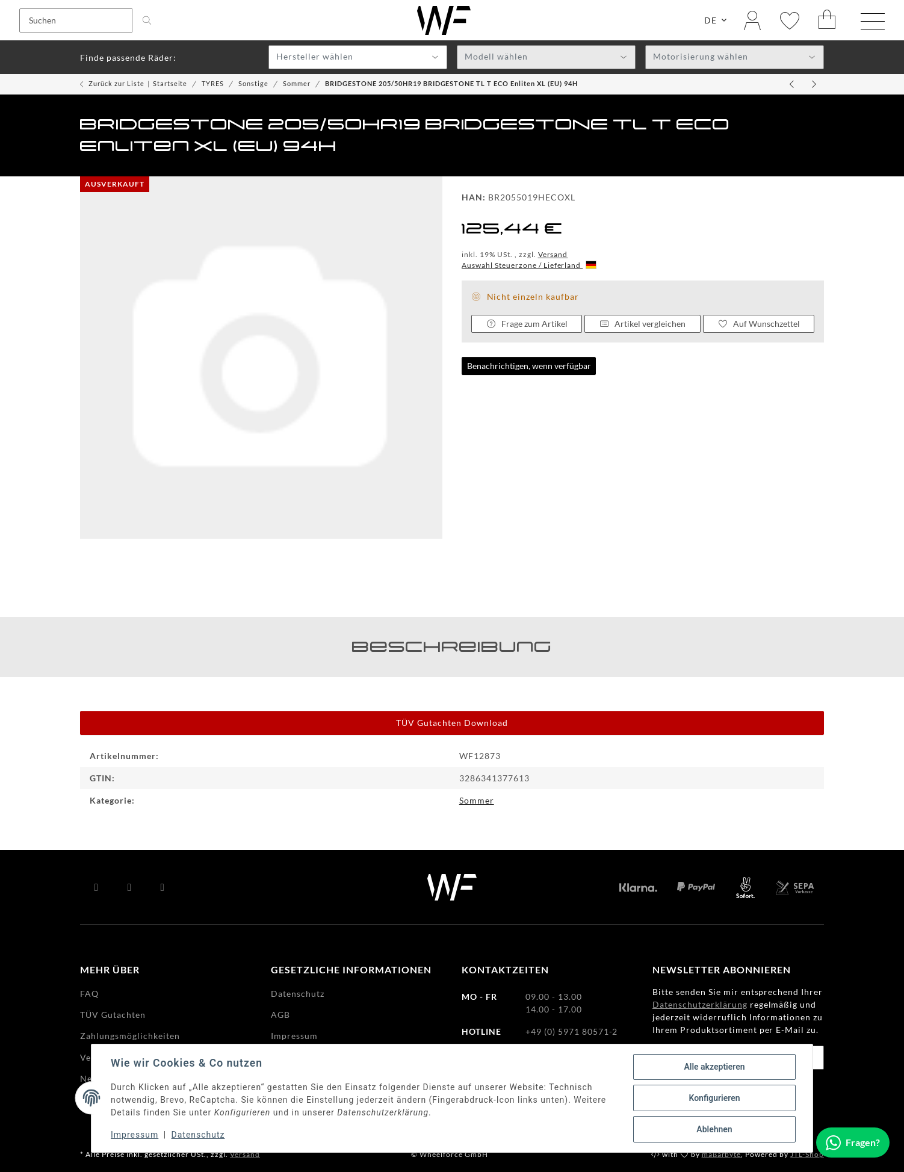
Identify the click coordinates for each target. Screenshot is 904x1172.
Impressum (134, 1134)
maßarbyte (721, 1154)
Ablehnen (714, 1129)
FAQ (89, 993)
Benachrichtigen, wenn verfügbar (529, 366)
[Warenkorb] (827, 20)
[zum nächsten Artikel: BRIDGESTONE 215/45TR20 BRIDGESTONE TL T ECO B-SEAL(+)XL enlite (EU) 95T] (814, 84)
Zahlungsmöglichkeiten (130, 1036)
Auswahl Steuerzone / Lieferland (529, 265)
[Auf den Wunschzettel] (758, 324)
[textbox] (358, 58)
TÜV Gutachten (113, 1014)
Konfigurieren (714, 1098)
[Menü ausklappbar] (873, 21)
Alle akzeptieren (714, 1066)
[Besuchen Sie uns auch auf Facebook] (96, 887)
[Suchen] (75, 20)
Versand (553, 254)
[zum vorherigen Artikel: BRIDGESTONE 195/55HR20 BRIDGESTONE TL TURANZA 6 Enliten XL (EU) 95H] (792, 84)
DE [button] (710, 20)
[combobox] (357, 57)
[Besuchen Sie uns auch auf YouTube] (129, 887)
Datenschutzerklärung (700, 1004)
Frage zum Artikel (527, 323)
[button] (752, 20)
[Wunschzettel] (789, 20)
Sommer (476, 800)
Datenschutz (198, 1134)
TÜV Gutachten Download (452, 723)
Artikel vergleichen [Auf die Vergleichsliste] (642, 323)
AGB (280, 1014)
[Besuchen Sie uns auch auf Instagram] (163, 887)
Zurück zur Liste (116, 83)
